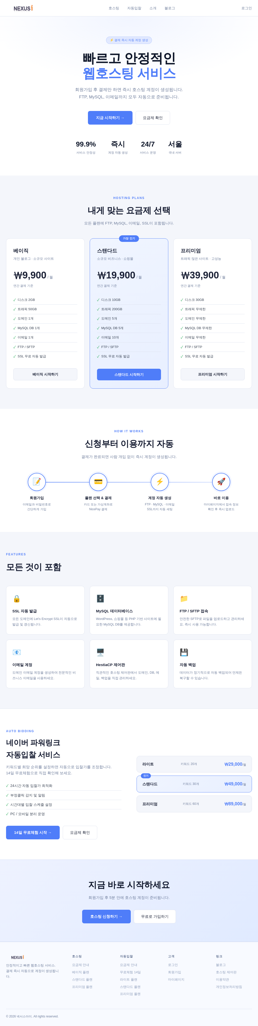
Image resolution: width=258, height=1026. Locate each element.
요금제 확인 (153, 118)
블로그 (170, 8)
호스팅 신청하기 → (106, 916)
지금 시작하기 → (110, 118)
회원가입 (174, 972)
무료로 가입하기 (155, 916)
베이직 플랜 (80, 972)
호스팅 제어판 (226, 972)
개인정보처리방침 (229, 987)
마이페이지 (176, 979)
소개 (152, 8)
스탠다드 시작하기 (129, 375)
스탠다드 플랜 (82, 979)
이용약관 (222, 979)
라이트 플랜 (128, 979)
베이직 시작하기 (45, 374)
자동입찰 (134, 8)
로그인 (246, 8)
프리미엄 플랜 (82, 987)
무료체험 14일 (130, 972)
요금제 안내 (80, 965)
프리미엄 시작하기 (212, 374)
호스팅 (114, 8)
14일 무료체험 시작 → (33, 832)
